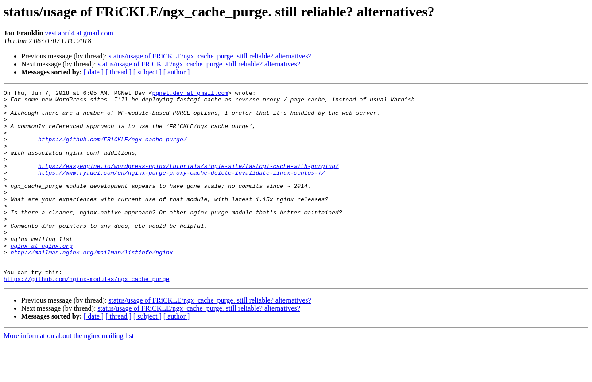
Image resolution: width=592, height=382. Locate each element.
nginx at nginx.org (42, 277)
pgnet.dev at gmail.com (190, 94)
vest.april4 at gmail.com (79, 33)
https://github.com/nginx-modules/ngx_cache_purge (86, 317)
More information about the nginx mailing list (69, 374)
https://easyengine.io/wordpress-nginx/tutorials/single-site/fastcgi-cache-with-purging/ (188, 182)
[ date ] (94, 72)
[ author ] (176, 72)
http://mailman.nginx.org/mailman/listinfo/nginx (92, 285)
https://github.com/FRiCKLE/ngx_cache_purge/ (112, 150)
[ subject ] (147, 72)
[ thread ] (118, 72)
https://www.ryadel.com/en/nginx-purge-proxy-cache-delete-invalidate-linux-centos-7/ (181, 190)
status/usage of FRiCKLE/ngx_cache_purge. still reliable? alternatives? (209, 56)
